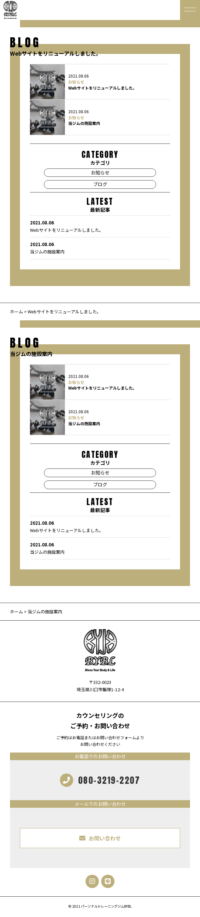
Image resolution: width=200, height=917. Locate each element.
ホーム (16, 311)
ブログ (100, 184)
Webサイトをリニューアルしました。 (102, 88)
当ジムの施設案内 (84, 123)
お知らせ (76, 82)
